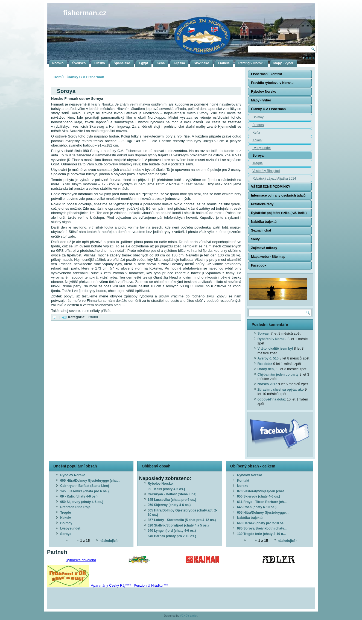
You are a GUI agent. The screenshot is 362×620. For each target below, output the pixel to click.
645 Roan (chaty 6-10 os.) (256, 507)
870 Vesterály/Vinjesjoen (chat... (262, 491)
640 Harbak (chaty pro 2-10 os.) (172, 536)
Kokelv (257, 140)
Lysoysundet (261, 148)
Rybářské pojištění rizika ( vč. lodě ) (278, 213)
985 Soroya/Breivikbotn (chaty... (262, 528)
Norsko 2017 (267, 384)
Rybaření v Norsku (272, 339)
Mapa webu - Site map (268, 257)
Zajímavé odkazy (264, 248)
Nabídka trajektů (263, 222)
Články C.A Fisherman (85, 77)
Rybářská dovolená (81, 560)
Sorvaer (264, 333)
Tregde (257, 163)
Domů (59, 77)
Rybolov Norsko (263, 91)
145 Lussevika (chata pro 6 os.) (84, 491)
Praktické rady (262, 204)
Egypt (143, 63)
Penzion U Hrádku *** (151, 585)
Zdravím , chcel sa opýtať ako (281, 389)
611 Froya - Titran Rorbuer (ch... (262, 502)
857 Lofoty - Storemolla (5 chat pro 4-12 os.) (182, 520)
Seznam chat (261, 230)
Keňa (161, 63)
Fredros (258, 125)
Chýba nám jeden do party (278, 374)
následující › (109, 541)
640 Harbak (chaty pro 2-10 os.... (262, 523)
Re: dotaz (265, 364)
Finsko (99, 63)
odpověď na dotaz (272, 399)
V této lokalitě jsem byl (275, 348)
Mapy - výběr (283, 63)
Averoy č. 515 (268, 358)
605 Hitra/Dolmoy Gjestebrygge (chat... (90, 480)
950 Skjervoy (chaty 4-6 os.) (81, 502)
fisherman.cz (85, 13)
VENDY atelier (188, 615)
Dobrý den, (267, 369)
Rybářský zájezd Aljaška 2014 (274, 178)
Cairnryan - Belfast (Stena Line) (84, 486)
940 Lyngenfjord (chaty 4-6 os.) (172, 531)
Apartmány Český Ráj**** (111, 585)
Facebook (258, 265)
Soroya (258, 155)
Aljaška (179, 63)
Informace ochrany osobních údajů (278, 195)
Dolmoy (258, 117)
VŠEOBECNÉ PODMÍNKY (270, 187)
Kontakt (243, 480)
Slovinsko (201, 63)
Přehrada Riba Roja (75, 507)
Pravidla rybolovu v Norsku (272, 83)
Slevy (255, 239)
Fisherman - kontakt (266, 74)
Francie (224, 63)
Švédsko (79, 63)
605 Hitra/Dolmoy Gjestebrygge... (262, 512)
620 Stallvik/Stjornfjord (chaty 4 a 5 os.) (178, 525)
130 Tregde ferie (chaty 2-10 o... (261, 534)
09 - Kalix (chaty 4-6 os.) (79, 496)
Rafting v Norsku (251, 63)
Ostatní (92, 317)
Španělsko (122, 63)
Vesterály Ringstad (266, 171)
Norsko (57, 63)
